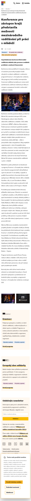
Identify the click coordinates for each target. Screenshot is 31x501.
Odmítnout (9, 492)
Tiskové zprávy (6, 449)
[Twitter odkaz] (15, 444)
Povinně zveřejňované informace (11, 451)
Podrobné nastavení (12, 487)
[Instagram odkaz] (9, 444)
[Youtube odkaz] (27, 444)
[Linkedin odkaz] (21, 444)
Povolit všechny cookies (13, 482)
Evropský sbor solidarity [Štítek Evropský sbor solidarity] (16, 52)
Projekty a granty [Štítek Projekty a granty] (19, 342)
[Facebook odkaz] (4, 444)
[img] (8, 298)
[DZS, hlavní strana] (3, 3)
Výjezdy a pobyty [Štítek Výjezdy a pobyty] (8, 342)
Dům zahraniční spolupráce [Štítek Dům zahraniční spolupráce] (9, 55)
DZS (2, 8)
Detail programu (8, 346)
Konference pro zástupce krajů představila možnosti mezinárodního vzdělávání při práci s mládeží (13, 12)
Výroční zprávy (15, 449)
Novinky (8, 8)
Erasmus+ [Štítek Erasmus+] (4, 52)
